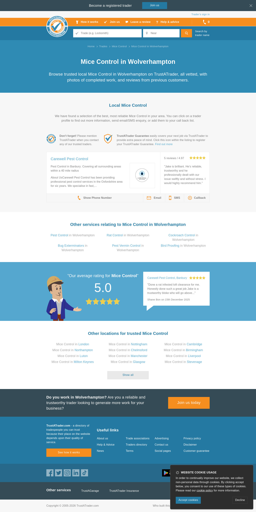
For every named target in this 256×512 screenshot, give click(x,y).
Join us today (189, 402)
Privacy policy (192, 438)
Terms (130, 450)
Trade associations (137, 438)
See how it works (69, 452)
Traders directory (136, 444)
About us (102, 438)
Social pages (163, 450)
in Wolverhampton (73, 235)
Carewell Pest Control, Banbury (167, 277)
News (100, 450)
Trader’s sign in (200, 14)
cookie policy (205, 490)
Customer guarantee (196, 450)
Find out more (164, 144)
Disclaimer (190, 444)
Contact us (161, 444)
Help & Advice (106, 444)
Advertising (162, 438)
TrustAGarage (90, 490)
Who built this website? (167, 505)
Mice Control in (72, 344)
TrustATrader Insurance (124, 490)
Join (154, 5)
